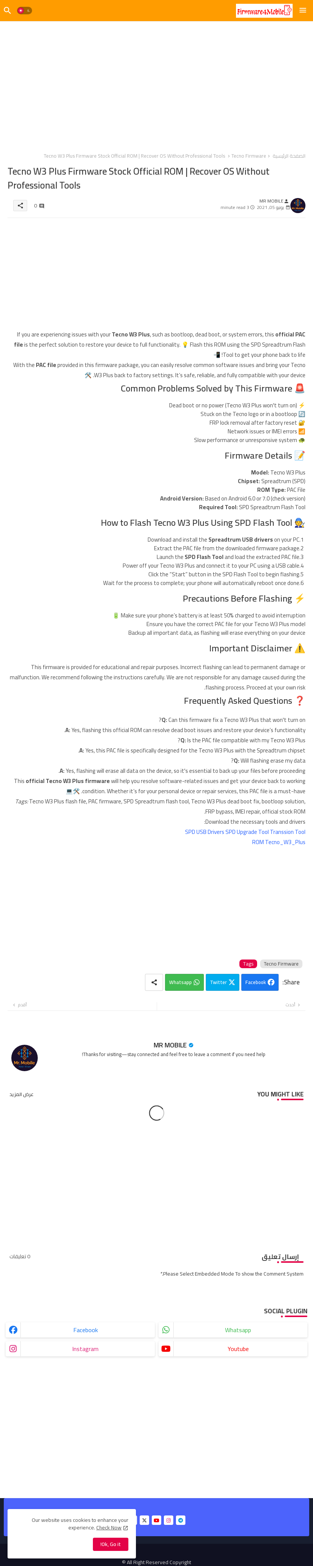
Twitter (218, 982)
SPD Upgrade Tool (247, 831)
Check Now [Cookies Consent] (109, 1527)
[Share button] (154, 982)
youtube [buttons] (238, 1348)
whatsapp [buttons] (238, 1330)
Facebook (255, 982)
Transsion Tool (287, 831)
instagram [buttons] (85, 1348)
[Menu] (303, 10)
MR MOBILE (170, 1045)
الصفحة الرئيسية (289, 155)
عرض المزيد (21, 1094)
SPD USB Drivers (204, 831)
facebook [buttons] (85, 1330)
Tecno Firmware (248, 155)
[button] (24, 10)
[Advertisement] (156, 82)
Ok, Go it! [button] (110, 1544)
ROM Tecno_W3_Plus (278, 842)
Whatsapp (180, 982)
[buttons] (144, 1520)
